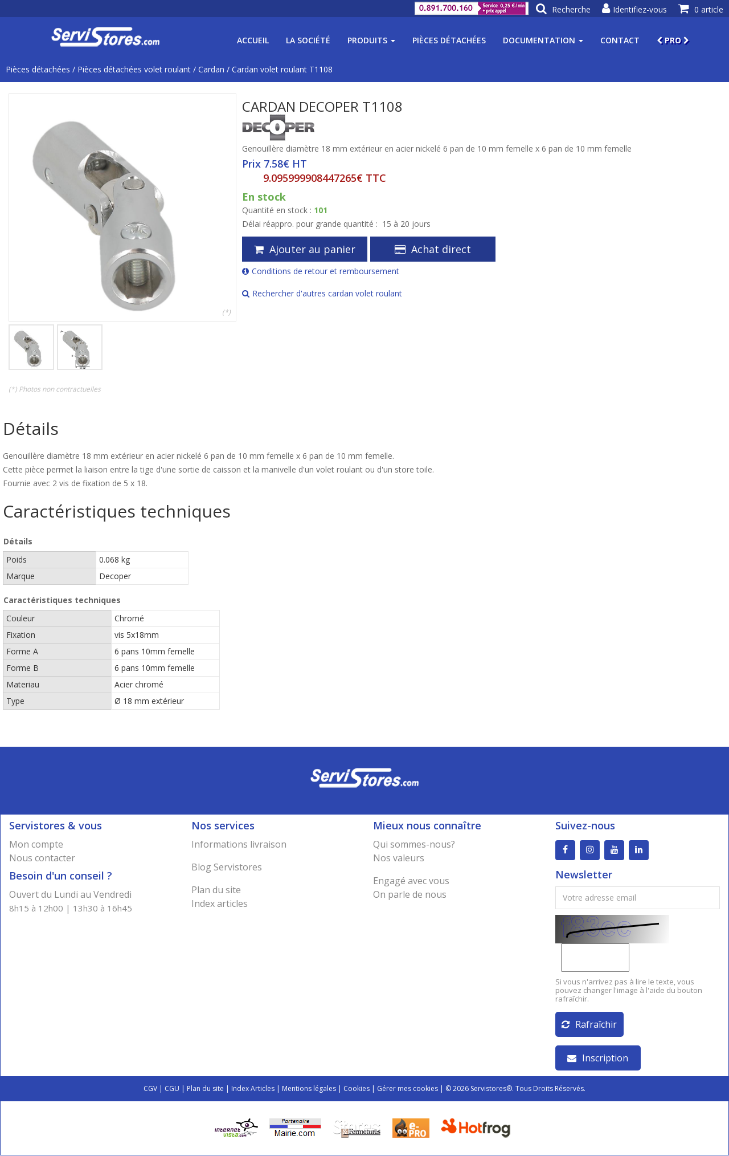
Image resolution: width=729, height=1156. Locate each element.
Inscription (597, 1058)
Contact (620, 40)
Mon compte (36, 844)
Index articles (219, 903)
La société (308, 40)
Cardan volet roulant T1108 (282, 69)
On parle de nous (410, 894)
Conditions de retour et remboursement (320, 271)
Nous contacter (42, 858)
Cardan (211, 69)
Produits (371, 40)
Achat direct (433, 249)
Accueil (253, 40)
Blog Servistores (226, 867)
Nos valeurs (398, 858)
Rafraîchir (589, 1025)
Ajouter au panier (304, 249)
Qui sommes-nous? (414, 844)
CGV (150, 1089)
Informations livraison (238, 844)
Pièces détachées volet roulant (134, 69)
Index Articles (253, 1089)
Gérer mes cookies (407, 1089)
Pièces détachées (449, 40)
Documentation (543, 40)
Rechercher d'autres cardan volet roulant (322, 293)
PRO (673, 40)
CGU (172, 1089)
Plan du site (216, 890)
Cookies (356, 1089)
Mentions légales (309, 1089)
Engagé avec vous (411, 880)
